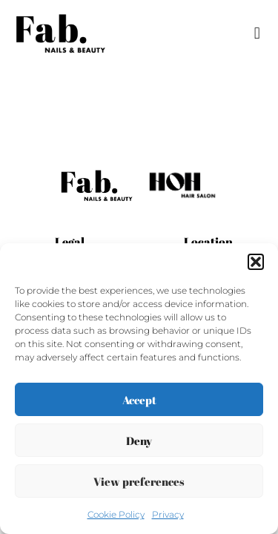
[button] (255, 261)
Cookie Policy (116, 514)
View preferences (139, 481)
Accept (139, 399)
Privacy (168, 514)
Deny (139, 440)
